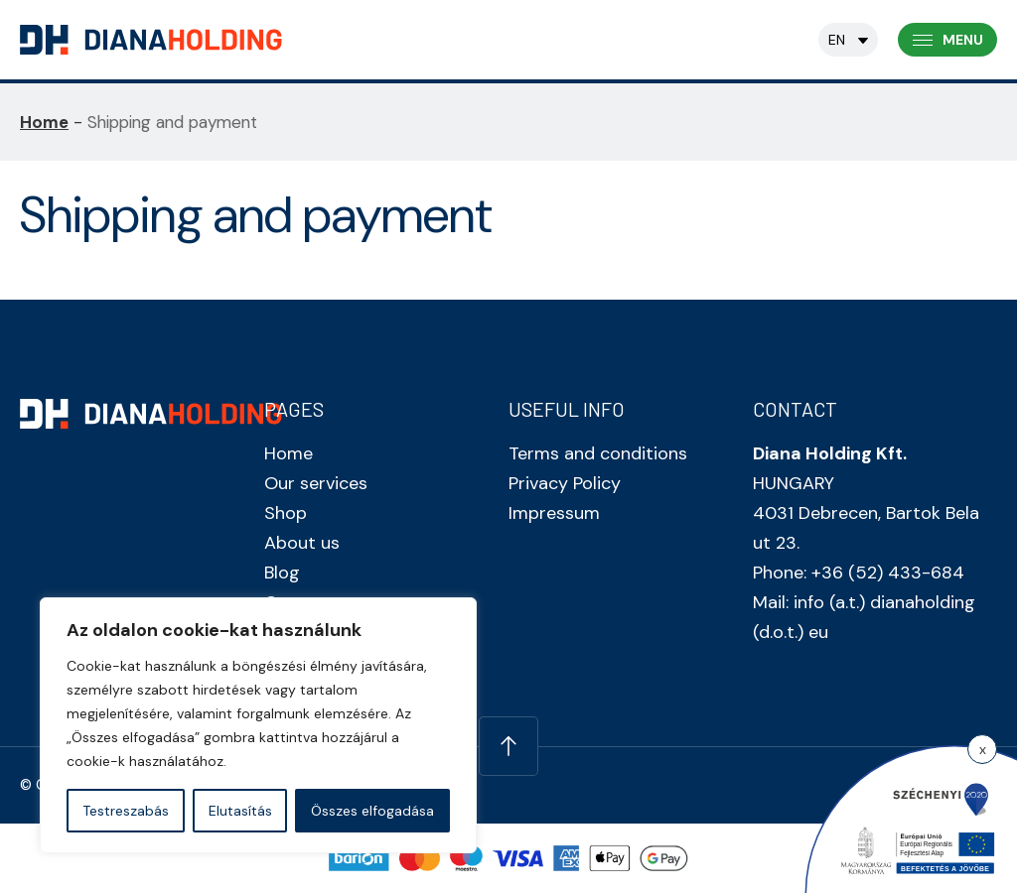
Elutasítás (240, 811)
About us (302, 543)
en (836, 40)
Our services (315, 483)
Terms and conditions (597, 453)
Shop (285, 513)
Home (44, 122)
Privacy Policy (564, 483)
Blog (282, 572)
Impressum (554, 513)
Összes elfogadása (372, 811)
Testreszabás (125, 811)
